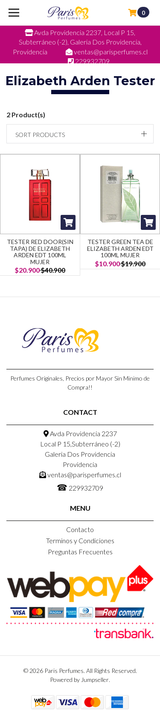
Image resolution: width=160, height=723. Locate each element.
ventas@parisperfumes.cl (80, 474)
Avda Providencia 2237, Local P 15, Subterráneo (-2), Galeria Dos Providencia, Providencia (77, 42)
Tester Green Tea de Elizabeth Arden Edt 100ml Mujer (120, 248)
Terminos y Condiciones (80, 540)
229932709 (80, 487)
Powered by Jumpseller (79, 679)
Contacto (80, 529)
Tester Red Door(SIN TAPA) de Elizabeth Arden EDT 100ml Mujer (40, 251)
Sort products (40, 134)
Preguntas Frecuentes (80, 551)
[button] (80, 133)
